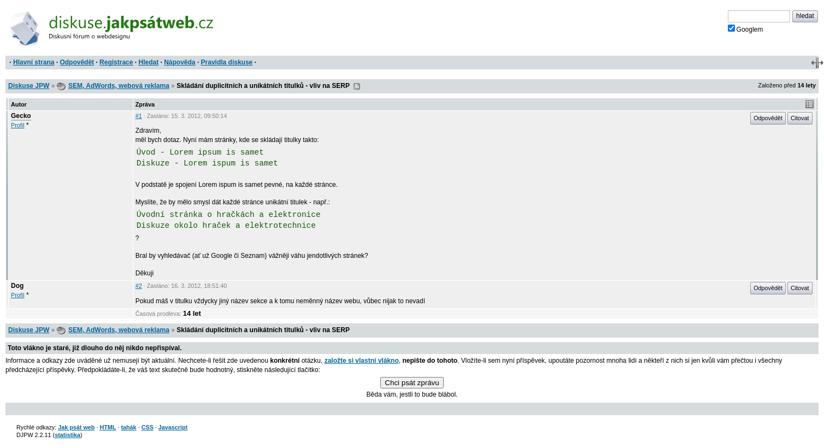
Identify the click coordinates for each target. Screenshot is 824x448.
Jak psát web (76, 427)
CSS (148, 427)
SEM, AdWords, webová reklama (118, 86)
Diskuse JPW (28, 86)
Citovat (800, 118)
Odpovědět (77, 62)
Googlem (745, 29)
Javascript (172, 427)
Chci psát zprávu (412, 383)
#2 (139, 285)
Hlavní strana (33, 62)
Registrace (116, 62)
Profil (18, 125)
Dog (17, 286)
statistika (67, 435)
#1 (139, 116)
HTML (107, 427)
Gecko (21, 116)
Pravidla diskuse (227, 62)
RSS (357, 86)
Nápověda (179, 62)
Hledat (148, 62)
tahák (128, 427)
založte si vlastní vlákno (362, 360)
